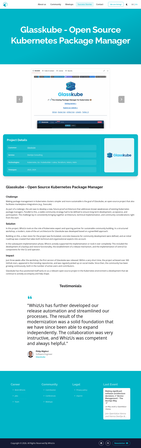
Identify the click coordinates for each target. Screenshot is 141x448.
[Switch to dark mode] (126, 4)
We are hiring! (115, 4)
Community (55, 4)
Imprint (78, 396)
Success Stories (85, 4)
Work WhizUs (18, 390)
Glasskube (31, 147)
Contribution (49, 390)
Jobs (15, 396)
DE (132, 4)
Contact (99, 4)
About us (42, 4)
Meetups (69, 4)
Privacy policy (80, 390)
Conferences (49, 396)
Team (15, 402)
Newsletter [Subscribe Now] (121, 443)
